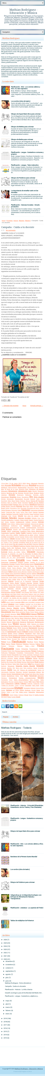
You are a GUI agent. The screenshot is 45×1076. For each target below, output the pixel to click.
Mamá (25, 610)
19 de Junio (13, 483)
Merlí (12, 618)
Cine (42, 518)
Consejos (27, 525)
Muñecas (4, 624)
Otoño (42, 632)
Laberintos (4, 600)
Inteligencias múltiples (36, 590)
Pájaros (15, 633)
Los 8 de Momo (36, 604)
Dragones (28, 550)
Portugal (3, 646)
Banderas (4, 502)
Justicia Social (26, 596)
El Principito (27, 554)
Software (38, 672)
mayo (7, 1001)
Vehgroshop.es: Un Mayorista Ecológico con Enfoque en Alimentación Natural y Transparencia (25, 897)
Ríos (15, 662)
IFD (26, 585)
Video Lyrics (23, 692)
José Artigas (5, 594)
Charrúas (4, 516)
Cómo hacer (20, 524)
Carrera (35, 512)
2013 (5, 1038)
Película (38, 637)
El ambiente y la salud (15, 554)
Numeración (33, 628)
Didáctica (22, 546)
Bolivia (36, 506)
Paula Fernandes (39, 635)
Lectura (34, 600)
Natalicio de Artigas (37, 624)
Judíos (3, 596)
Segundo (40, 666)
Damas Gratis (29, 537)
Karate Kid (34, 596)
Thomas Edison (18, 682)
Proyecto (9, 655)
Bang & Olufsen (12, 502)
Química (4, 656)
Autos (9, 501)
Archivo (15, 717)
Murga (10, 624)
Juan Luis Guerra (38, 594)
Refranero (41, 658)
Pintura (3, 642)
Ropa (3, 664)
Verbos (22, 690)
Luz (43, 606)
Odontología (21, 630)
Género (34, 573)
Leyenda (18, 602)
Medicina (16, 616)
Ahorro (41, 487)
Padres (10, 633)
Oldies (28, 630)
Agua (36, 487)
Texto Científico (34, 680)
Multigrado (30, 622)
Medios (32, 616)
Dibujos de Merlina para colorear (22, 127)
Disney (24, 548)
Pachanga (4, 633)
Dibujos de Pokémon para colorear (23, 178)
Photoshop (24, 639)
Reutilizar (4, 662)
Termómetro (4, 680)
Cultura (41, 535)
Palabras (21, 633)
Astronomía (19, 499)
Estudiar (12, 564)
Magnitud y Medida (8, 610)
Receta (22, 656)
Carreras (41, 512)
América (3, 493)
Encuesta (29, 557)
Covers (3, 531)
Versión (33, 690)
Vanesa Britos (40, 688)
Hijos (18, 579)
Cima (38, 518)
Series (35, 668)
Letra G (8, 602)
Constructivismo (14, 527)
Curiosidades (10, 537)
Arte (31, 497)
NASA (28, 624)
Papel (34, 633)
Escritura (11, 560)
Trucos (17, 685)
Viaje (42, 690)
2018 (5, 1022)
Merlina (17, 618)
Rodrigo (41, 662)
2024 (5, 946)
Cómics (13, 524)
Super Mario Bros (34, 674)
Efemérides (40, 552)
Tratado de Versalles (7, 685)
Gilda (33, 575)
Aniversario (20, 495)
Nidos (34, 626)
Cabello (42, 508)
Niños (38, 626)
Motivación (15, 622)
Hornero (35, 583)
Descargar (23, 540)
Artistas (3, 499)
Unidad (3, 688)
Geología (4, 575)
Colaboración (20, 522)
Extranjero (4, 566)
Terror (10, 680)
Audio (38, 499)
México (34, 618)
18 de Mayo (4, 483)
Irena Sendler (25, 592)
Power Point (29, 646)
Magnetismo (40, 608)
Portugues (11, 646)
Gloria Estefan (40, 575)
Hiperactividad (31, 579)
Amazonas (41, 491)
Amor (31, 493)
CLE (2, 522)
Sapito (42, 664)
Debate (12, 538)
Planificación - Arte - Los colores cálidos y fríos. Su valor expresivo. (25, 88)
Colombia (34, 522)
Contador (22, 527)
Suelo (23, 674)
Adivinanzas (40, 485)
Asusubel (26, 499)
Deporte (41, 538)
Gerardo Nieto (19, 575)
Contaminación (31, 527)
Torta (3, 683)
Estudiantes (5, 564)
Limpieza (37, 602)
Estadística (13, 562)
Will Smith (4, 697)
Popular (6, 717)
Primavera (4, 651)
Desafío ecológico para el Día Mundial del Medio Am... (24, 993)
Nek (22, 626)
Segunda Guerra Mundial (25, 666)
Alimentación (12, 491)
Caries (18, 512)
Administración (12, 487)
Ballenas (22, 501)
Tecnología (33, 676)
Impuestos (25, 587)
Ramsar (16, 656)
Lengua (41, 600)
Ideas (23, 585)
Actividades (16, 485)
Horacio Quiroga (26, 583)
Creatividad (15, 531)
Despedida (22, 542)
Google (10, 577)
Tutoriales (28, 685)
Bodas (31, 506)
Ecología (4, 552)
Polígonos (32, 644)
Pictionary (30, 639)
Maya (11, 616)
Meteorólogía (27, 618)
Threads (25, 682)
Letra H (13, 602)
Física (32, 566)
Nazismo (17, 626)
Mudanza (23, 622)
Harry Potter (12, 579)
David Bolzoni (5, 538)
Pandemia (28, 633)
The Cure (11, 682)
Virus (30, 695)
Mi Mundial (40, 618)
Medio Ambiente (24, 616)
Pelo (43, 637)
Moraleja (3, 622)
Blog (24, 506)
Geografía (40, 573)
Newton (30, 626)
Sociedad (25, 672)
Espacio (29, 560)
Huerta (41, 583)
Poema (8, 644)
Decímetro (18, 538)
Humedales (4, 585)
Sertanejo (3, 670)
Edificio (23, 552)
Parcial (10, 635)
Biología (19, 506)
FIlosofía (26, 566)
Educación (31, 552)
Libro (23, 602)
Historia (10, 581)
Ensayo (42, 557)
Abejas (28, 483)
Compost (27, 524)
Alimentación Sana (25, 491)
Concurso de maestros (37, 524)
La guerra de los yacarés (18, 598)
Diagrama (35, 544)
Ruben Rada (16, 664)
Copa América (6, 529)
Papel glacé (40, 633)
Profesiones (4, 653)
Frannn (24, 570)
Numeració (25, 628)
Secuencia (11, 666)
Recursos (40, 656)
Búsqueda (24, 508)
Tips (37, 682)
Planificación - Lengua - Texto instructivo (25, 165)
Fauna (22, 566)
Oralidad (25, 632)
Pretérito (41, 649)
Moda (10, 620)
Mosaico (9, 622)
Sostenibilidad (16, 674)
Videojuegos (40, 692)
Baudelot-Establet (7, 504)
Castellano (36, 514)
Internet (13, 592)
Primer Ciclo (10, 651)
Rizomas (24, 662)
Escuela (20, 559)
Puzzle (42, 655)
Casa (31, 514)
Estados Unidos (23, 562)
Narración (23, 624)
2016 (5, 1028)
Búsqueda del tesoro (33, 508)
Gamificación (36, 572)
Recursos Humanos (7, 658)
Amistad (26, 493)
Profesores (12, 653)
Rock (36, 662)
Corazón (15, 529)
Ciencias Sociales (24, 518)
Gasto (11, 573)
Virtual (26, 695)
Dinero (37, 546)
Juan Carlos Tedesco (27, 594)
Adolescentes (22, 487)
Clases (31, 520)
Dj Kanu (41, 548)
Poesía (13, 644)
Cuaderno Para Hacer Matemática (32, 531)
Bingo (8, 506)
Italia (31, 592)
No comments (10, 230)
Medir (36, 616)
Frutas (33, 570)
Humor (16, 220)
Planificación (19, 641)
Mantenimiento (40, 610)
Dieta (32, 546)
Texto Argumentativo (21, 680)
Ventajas (9, 690)
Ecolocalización (39, 550)
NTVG (19, 628)
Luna (39, 606)
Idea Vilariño (17, 585)
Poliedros (26, 644)
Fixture (9, 568)
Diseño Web (10, 548)
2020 (5, 959)
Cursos (22, 537)
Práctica (40, 646)
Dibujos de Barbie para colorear (22, 139)
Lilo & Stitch (31, 602)
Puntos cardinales (27, 655)
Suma (27, 674)
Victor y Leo (11, 692)
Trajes (42, 683)
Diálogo (41, 544)
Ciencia (42, 516)
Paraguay (4, 635)
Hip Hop (23, 579)
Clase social (24, 520)
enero (7, 1014)
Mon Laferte (16, 620)
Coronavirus (26, 529)
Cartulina (26, 514)
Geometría (11, 575)
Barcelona (25, 502)
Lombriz (22, 604)
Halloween (4, 579)
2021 (5, 956)
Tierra (34, 682)
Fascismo (16, 566)
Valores (33, 688)
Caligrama (14, 510)
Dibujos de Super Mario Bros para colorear (26, 114)
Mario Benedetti (5, 614)
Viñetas (16, 695)
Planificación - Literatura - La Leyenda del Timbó (26, 908)
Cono (20, 525)
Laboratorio (11, 600)
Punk (20, 655)
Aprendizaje (5, 497)
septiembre (9, 971)
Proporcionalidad (29, 653)
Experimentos (39, 564)
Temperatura (13, 678)
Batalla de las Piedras (36, 502)
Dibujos (16, 546)
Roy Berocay (8, 664)
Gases (7, 573)
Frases (28, 570)
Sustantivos (10, 676)
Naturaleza (4, 626)
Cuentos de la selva (26, 535)
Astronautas (10, 499)
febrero (8, 1010)
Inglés (25, 588)
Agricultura (30, 487)
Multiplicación (39, 622)
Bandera (41, 501)
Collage (27, 522)
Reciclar (33, 656)
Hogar (41, 581)
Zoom (18, 697)
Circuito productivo (7, 520)
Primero (33, 651)
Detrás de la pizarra (32, 542)
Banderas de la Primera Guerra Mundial (23, 857)
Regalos (3, 660)
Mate (18, 614)
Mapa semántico (20, 612)
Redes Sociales (19, 658)
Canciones (25, 510)
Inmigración (31, 588)
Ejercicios (4, 554)
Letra (3, 602)
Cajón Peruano (6, 510)
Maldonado (19, 610)
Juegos (12, 596)
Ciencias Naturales (9, 518)
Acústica (32, 485)
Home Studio (14, 583)
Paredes (15, 635)
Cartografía (15, 514)
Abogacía (34, 483)
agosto (8, 974)
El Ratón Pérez (37, 554)
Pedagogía (16, 637)
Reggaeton (9, 660)
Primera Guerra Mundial (23, 651)
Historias (35, 581)
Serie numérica (28, 668)
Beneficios (33, 504)
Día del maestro (18, 544)
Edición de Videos (14, 552)
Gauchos (28, 573)
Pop (42, 644)
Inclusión (31, 587)
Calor (19, 510)
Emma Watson (25, 556)
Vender (3, 690)
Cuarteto (12, 533)
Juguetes (19, 596)
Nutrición (10, 630)
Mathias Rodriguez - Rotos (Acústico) (18, 983)
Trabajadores (9, 683)
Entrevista (4, 560)
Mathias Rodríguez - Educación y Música (23, 11)
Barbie (19, 502)
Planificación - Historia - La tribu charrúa (18, 989)
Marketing (13, 614)
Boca (27, 506)
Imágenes (12, 587)
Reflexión (29, 658)
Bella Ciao (22, 504)
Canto (3, 512)
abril (7, 1004)
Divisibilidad (31, 548)
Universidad (10, 688)
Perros (9, 639)
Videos (5, 694)
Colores (4, 524)
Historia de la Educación (23, 581)
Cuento (23, 533)
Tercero (40, 678)
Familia (10, 566)
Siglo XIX (16, 670)
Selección (3, 668)
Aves (13, 501)
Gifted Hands (28, 575)
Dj (36, 548)
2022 (5, 953)
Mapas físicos (30, 612)
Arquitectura (25, 497)
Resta (42, 660)
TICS (30, 682)
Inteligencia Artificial (19, 590)
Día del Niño (28, 544)
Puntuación (36, 655)
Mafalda (22, 608)
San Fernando (36, 664)
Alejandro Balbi (23, 489)
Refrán (35, 658)
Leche (29, 600)
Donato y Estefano (14, 550)
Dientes (28, 546)
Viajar (38, 690)
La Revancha (32, 598)
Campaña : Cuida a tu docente (17, 227)
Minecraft (4, 620)
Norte (42, 626)
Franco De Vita (16, 570)
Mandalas (31, 610)
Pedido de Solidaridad (28, 637)
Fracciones (40, 568)
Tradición (29, 683)
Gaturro (23, 573)
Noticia (3, 628)
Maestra (21, 220)
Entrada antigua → (36, 406)
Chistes (14, 516)
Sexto (9, 670)
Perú (19, 639)
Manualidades (6, 612)
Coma (8, 524)
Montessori (32, 620)
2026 (24, 483)
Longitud (27, 604)
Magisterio (31, 608)
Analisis (36, 493)
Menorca (41, 616)
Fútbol (10, 572)
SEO (14, 668)
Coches (7, 522)
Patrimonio (30, 635)
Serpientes (41, 668)
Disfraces (18, 548)
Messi (22, 618)
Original (36, 632)
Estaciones (4, 562)
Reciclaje (27, 656)
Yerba (9, 697)
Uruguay (18, 687)
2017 (5, 1025)
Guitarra (30, 577)
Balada (17, 501)
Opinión (19, 632)
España (35, 560)
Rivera (19, 662)
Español (41, 560)
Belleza (27, 504)
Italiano (35, 592)
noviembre (9, 964)
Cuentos (29, 533)
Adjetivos (4, 487)
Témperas (4, 678)
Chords (20, 516)
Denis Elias (30, 538)
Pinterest (41, 639)
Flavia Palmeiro (17, 568)
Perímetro (3, 639)
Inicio (3, 220)
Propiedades (19, 653)
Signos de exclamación (28, 670)
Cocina (12, 522)
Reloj (24, 660)
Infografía (18, 588)
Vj (33, 695)
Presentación (33, 649)
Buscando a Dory (15, 508)
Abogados (41, 483)
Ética (22, 564)
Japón (42, 592)
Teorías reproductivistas (27, 678)
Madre (3, 608)
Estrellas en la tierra (37, 562)
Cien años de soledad (31, 516)
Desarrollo (4, 540)
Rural (22, 664)
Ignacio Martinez (33, 585)
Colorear (41, 522)
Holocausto (5, 583)
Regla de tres (17, 660)
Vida (16, 692)
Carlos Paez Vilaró (26, 512)
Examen (31, 564)
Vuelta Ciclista (39, 695)
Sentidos (9, 668)
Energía (36, 557)
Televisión (40, 676)
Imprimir (18, 587)
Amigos (20, 493)
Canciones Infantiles (37, 510)
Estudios (17, 564)
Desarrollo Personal (13, 540)
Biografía (13, 506)
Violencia (21, 695)
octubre (8, 968)
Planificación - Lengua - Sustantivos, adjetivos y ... (22, 996)
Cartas (3, 514)
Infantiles (11, 588)
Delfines (23, 538)
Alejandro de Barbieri (36, 489)
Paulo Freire (4, 637)
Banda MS (34, 501)
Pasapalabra (22, 635)
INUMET (18, 592)
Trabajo (17, 683)
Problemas (40, 651)
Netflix (25, 626)
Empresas (39, 556)
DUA (33, 550)
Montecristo (24, 620)
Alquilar (34, 491)
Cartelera (9, 514)
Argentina (13, 497)
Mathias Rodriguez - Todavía (16, 727)
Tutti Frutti (35, 685)
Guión (24, 577)
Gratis (15, 577)
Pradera (18, 649)
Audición (32, 499)
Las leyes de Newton (21, 600)
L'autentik (6, 598)
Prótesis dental (39, 653)
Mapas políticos (39, 612)
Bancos (28, 501)
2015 (5, 1031)
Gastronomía (17, 573)
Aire (2, 489)
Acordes (8, 485)
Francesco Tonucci (6, 570)
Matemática (26, 614)
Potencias (20, 646)
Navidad (11, 626)
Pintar (36, 639)
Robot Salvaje (30, 662)
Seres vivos (19, 668)
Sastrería (3, 666)
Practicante (7, 648)
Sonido (9, 674)
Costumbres (40, 529)
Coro (20, 529)
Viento (11, 695)
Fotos (33, 568)
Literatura (11, 604)
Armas (19, 497)
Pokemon (19, 644)
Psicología (15, 655)
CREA (9, 531)
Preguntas (24, 649)
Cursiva (17, 537)
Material (34, 614)
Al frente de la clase (11, 489)
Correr (33, 529)
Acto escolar (25, 485)
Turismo (21, 685)
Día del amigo (9, 544)
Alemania (4, 491)
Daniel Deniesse (38, 537)
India (36, 587)
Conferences (5, 525)
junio (7, 981)
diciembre (9, 961)
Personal (14, 639)
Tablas (17, 676)
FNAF (29, 568)
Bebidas (15, 504)
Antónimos (28, 495)
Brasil (3, 508)
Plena (3, 644)
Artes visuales (39, 497)
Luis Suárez (33, 606)
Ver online (16, 690)
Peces (10, 637)
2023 (5, 949)
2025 (5, 943)
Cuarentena (5, 533)
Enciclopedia (21, 557)
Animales (12, 495)
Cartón (21, 514)
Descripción (30, 540)
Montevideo (40, 620)
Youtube (13, 697)
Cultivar (36, 535)
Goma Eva (4, 577)
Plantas (41, 642)
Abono (3, 485)
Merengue (8, 618)
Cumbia (3, 537)
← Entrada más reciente (10, 406)
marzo (8, 1007)
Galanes (29, 572)
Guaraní (19, 577)
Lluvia (17, 604)
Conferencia (14, 525)
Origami (31, 632)
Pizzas (9, 642)
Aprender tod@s (38, 495)
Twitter (42, 685)
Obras (16, 630)
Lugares (17, 606)
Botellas (41, 506)
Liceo (26, 602)
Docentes (10, 220)
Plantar (36, 642)
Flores (24, 568)
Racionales (10, 656)
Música (16, 624)
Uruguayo (27, 688)
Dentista (36, 538)
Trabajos (23, 683)
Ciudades (17, 520)
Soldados (3, 674)
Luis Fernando (25, 606)
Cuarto (18, 533)
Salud (30, 664)
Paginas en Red (26, 1071)
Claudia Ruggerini (38, 520)
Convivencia (40, 527)
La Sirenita (40, 598)
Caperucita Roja (10, 512)
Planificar (30, 642)
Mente (3, 618)
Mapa (13, 612)
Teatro (26, 676)
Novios (15, 628)
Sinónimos (12, 672)
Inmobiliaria (40, 588)
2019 (20, 483)
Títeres (41, 682)
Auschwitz (4, 501)
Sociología (32, 672)
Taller (21, 676)
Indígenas (41, 587)
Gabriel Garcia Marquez (20, 572)
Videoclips (31, 692)
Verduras (27, 690)
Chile (9, 516)
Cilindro (34, 518)
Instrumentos (5, 590)
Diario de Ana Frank (7, 546)
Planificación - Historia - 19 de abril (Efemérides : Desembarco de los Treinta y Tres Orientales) (27, 806)
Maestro (27, 220)
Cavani (42, 514)
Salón (25, 664)
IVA (39, 592)
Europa (26, 564)
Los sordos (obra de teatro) (20, 101)
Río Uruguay (10, 662)
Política (38, 644)
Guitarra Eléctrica (39, 577)
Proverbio (3, 655)
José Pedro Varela (15, 594)
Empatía (32, 556)
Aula (42, 499)
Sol (43, 672)
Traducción (36, 683)
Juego (7, 596)
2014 (5, 1035)
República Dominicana (32, 660)
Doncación (22, 550)
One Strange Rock (35, 630)
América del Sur (12, 493)
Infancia (3, 588)
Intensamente (5, 592)
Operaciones (11, 632)
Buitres (8, 508)
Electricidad (16, 556)
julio (7, 977)
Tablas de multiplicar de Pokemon (22, 920)
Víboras (3, 692)
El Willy (9, 556)
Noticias (9, 628)
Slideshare (19, 672)
